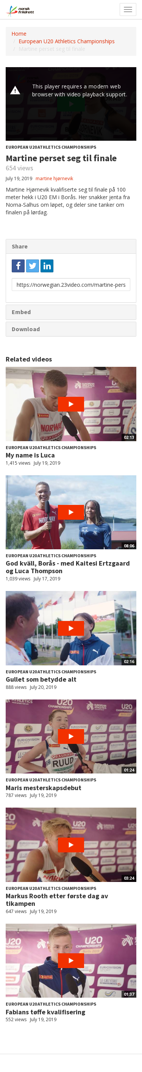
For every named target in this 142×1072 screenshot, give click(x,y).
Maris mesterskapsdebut (43, 787)
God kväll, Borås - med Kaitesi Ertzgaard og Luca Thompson (68, 567)
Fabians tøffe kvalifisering (45, 1012)
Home (19, 33)
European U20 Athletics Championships (67, 41)
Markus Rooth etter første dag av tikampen (57, 899)
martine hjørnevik (54, 178)
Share (20, 246)
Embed (21, 312)
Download (26, 329)
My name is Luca (30, 455)
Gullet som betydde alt (41, 679)
